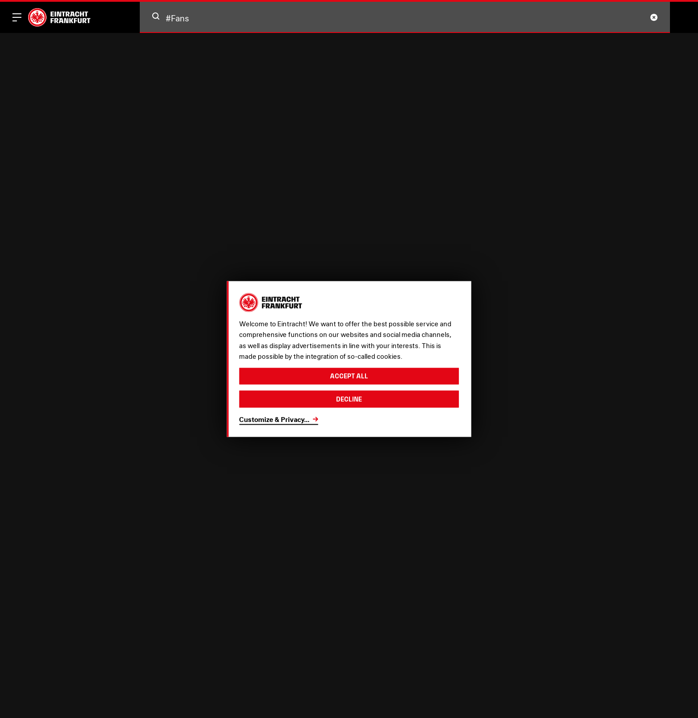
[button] (155, 16)
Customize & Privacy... (274, 419)
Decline (349, 399)
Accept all (349, 376)
